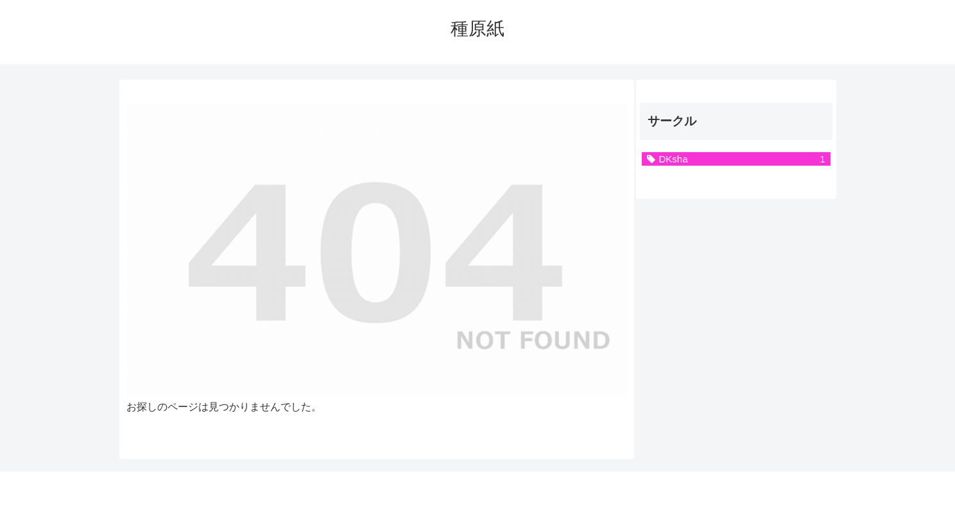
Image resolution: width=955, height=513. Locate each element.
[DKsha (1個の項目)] (736, 159)
